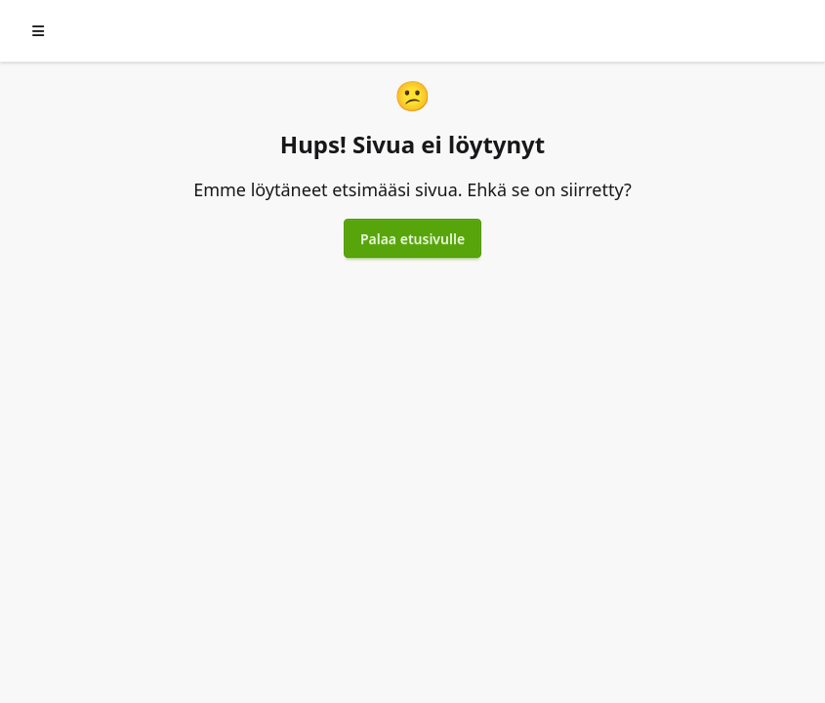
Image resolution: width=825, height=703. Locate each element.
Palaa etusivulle (412, 238)
